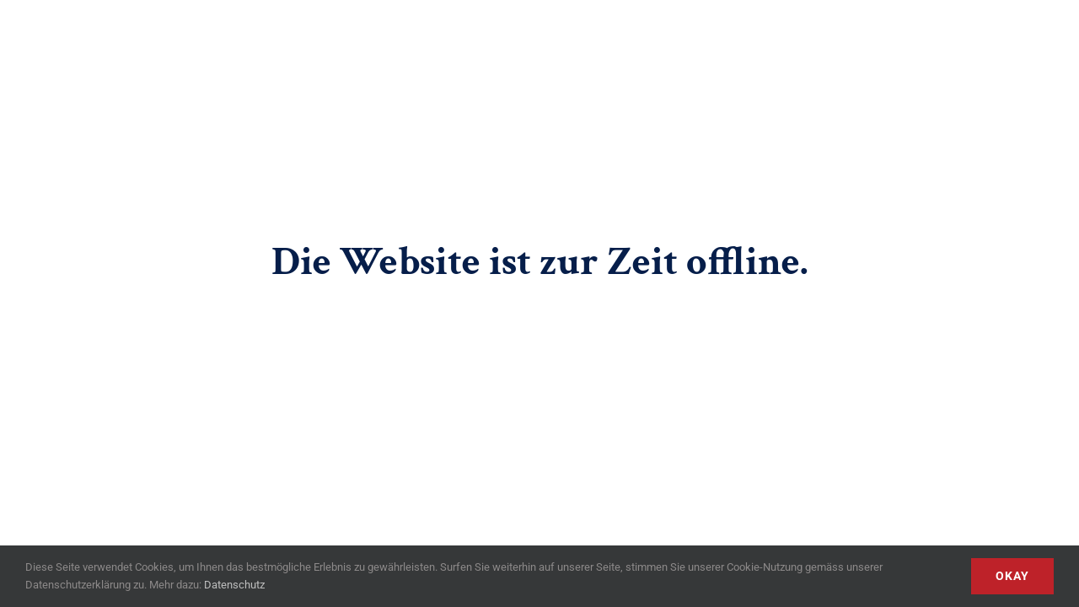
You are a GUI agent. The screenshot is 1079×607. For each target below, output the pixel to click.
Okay (1012, 576)
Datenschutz (234, 584)
